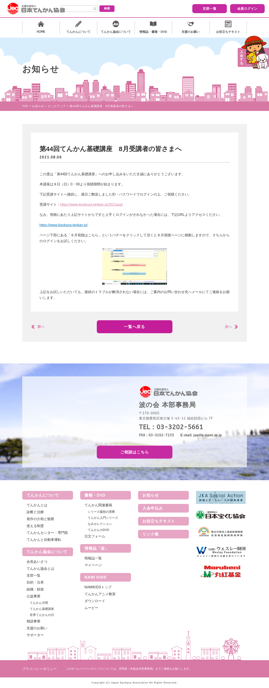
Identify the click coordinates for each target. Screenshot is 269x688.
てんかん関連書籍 (98, 505)
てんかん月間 (39, 602)
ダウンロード (94, 601)
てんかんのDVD (98, 530)
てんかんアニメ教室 (100, 594)
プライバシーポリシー (39, 669)
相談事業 (33, 621)
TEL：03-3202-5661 (171, 427)
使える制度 (35, 526)
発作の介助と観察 (40, 519)
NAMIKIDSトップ (97, 587)
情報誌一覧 (93, 558)
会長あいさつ (37, 561)
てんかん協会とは (40, 568)
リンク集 (150, 534)
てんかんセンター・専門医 (47, 533)
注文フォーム (94, 536)
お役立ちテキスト (158, 521)
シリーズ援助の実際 (101, 511)
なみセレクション (100, 523)
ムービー (91, 608)
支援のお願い (37, 628)
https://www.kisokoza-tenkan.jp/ (64, 225)
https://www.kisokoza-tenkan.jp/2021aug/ (91, 204)
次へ (228, 326)
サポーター (35, 635)
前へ (40, 326)
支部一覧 (185, 8)
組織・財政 (35, 589)
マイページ (93, 565)
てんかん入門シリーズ (103, 517)
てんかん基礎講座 (42, 609)
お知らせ (150, 495)
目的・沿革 (35, 582)
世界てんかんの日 (42, 615)
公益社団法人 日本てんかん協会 (39, 9)
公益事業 (33, 596)
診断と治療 (35, 512)
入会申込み (152, 508)
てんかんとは (37, 505)
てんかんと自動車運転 (44, 539)
